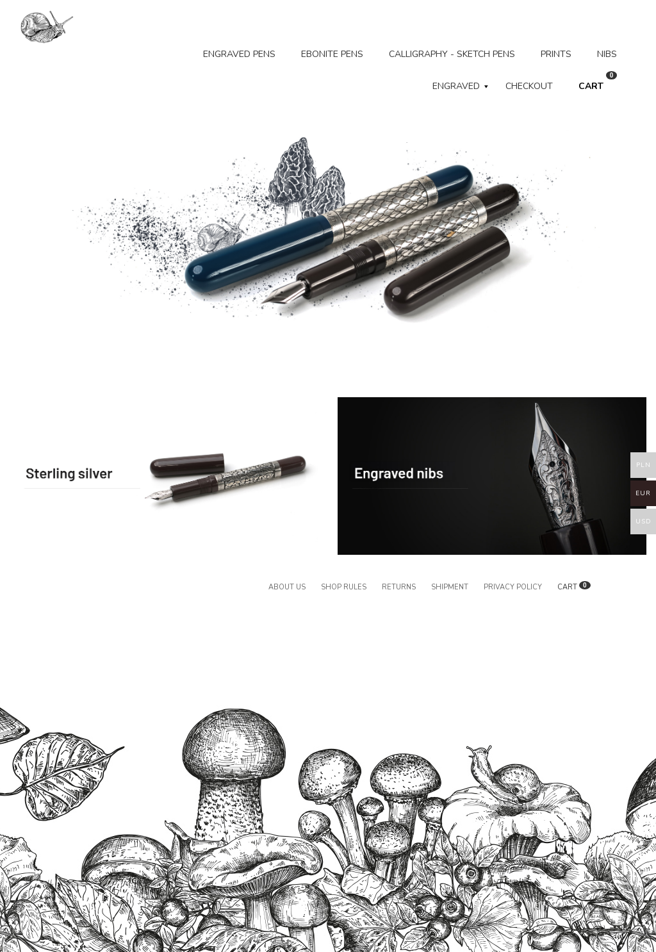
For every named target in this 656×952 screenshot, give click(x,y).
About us (287, 587)
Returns (399, 587)
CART (598, 81)
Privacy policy (513, 587)
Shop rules (343, 587)
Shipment (449, 587)
